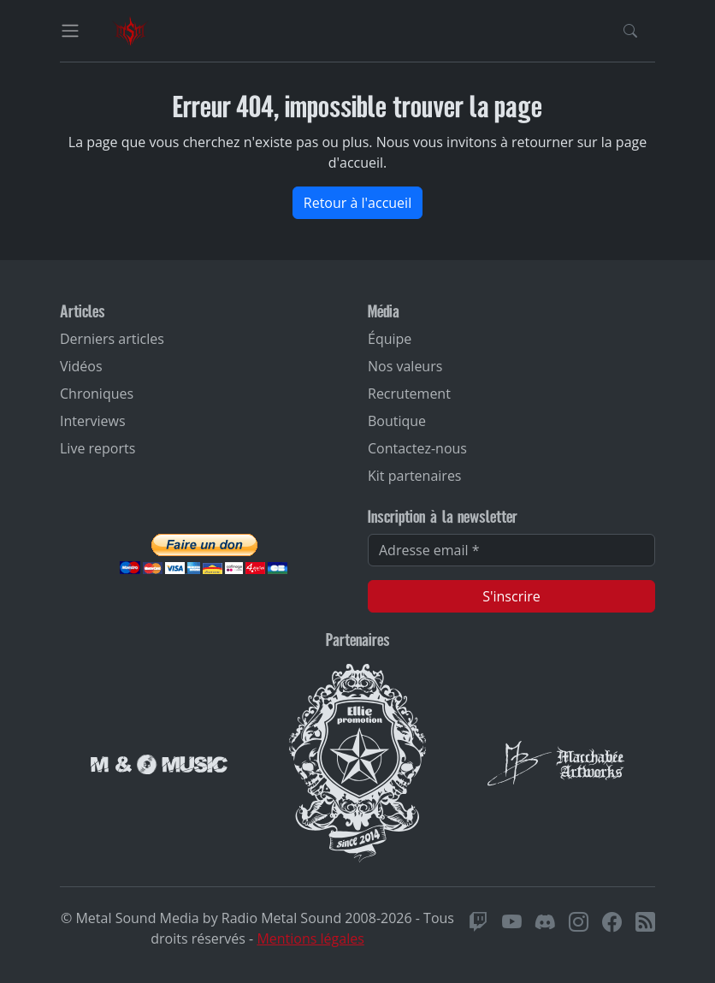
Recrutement (409, 393)
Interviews (93, 421)
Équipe (389, 338)
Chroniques (96, 393)
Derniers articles (112, 338)
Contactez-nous (417, 448)
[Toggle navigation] (70, 31)
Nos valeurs (405, 366)
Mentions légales (310, 938)
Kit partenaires (415, 475)
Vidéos (81, 366)
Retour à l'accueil (357, 202)
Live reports (97, 448)
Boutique (397, 421)
